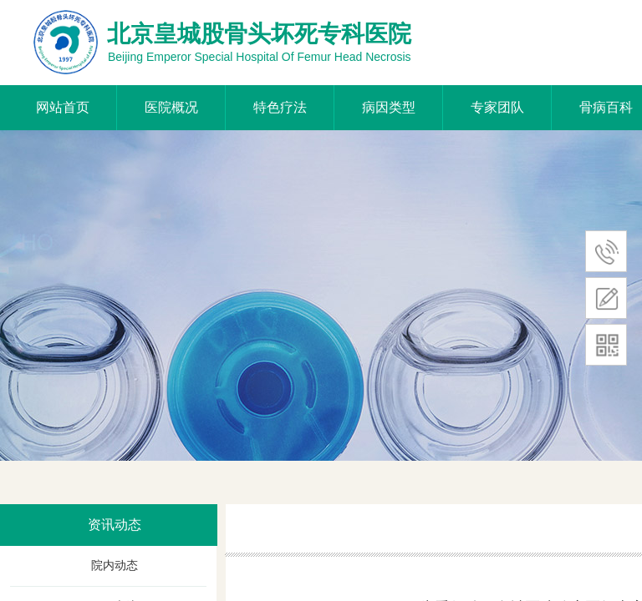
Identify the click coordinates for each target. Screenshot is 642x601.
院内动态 (114, 565)
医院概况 (171, 107)
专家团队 (497, 107)
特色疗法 (280, 107)
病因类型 (388, 107)
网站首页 (62, 107)
